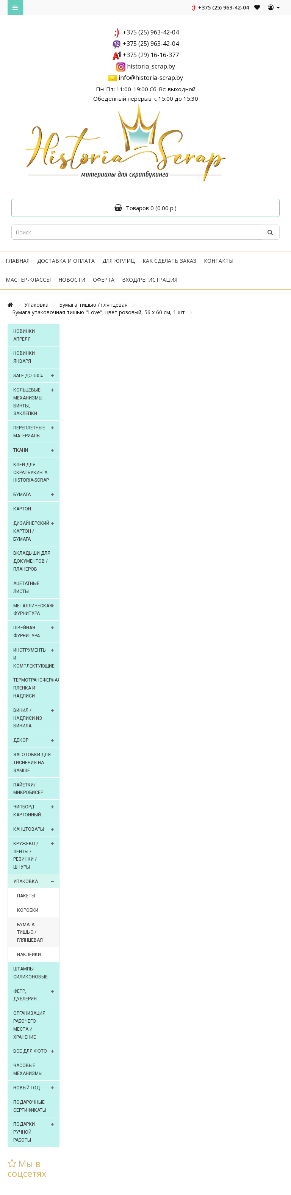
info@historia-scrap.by (151, 77)
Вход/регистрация (149, 279)
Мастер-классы (28, 279)
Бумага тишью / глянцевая (93, 304)
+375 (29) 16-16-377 (151, 55)
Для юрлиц (118, 260)
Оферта (103, 279)
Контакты (218, 260)
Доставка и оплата (66, 260)
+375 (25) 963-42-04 (219, 7)
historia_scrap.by (151, 66)
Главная (18, 260)
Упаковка (36, 304)
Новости (71, 279)
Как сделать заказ (169, 260)
